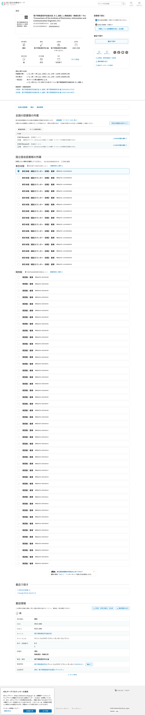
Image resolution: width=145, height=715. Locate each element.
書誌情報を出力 (101, 61)
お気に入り (99, 52)
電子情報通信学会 (40, 664)
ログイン (139, 3)
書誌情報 (40, 107)
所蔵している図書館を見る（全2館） (112, 29)
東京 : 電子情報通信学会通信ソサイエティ (49, 669)
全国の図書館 (22, 107)
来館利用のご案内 (57, 166)
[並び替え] (22, 129)
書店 (32, 107)
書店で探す (112, 41)
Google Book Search (27, 593)
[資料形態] (35, 129)
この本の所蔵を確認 (120, 138)
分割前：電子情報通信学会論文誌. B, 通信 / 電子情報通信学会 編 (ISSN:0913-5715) (45, 89)
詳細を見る (7, 711)
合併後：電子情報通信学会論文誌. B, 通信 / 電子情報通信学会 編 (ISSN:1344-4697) (45, 92)
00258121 (78, 664)
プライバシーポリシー (62, 708)
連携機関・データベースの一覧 (67, 120)
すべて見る (75, 59)
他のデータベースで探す (104, 65)
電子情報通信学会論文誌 (43, 633)
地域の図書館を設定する (120, 123)
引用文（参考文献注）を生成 (106, 58)
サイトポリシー (76, 708)
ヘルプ (131, 3)
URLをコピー (107, 52)
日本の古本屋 (24, 590)
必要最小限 (29, 711)
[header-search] (112, 3)
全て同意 (45, 711)
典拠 (89, 664)
